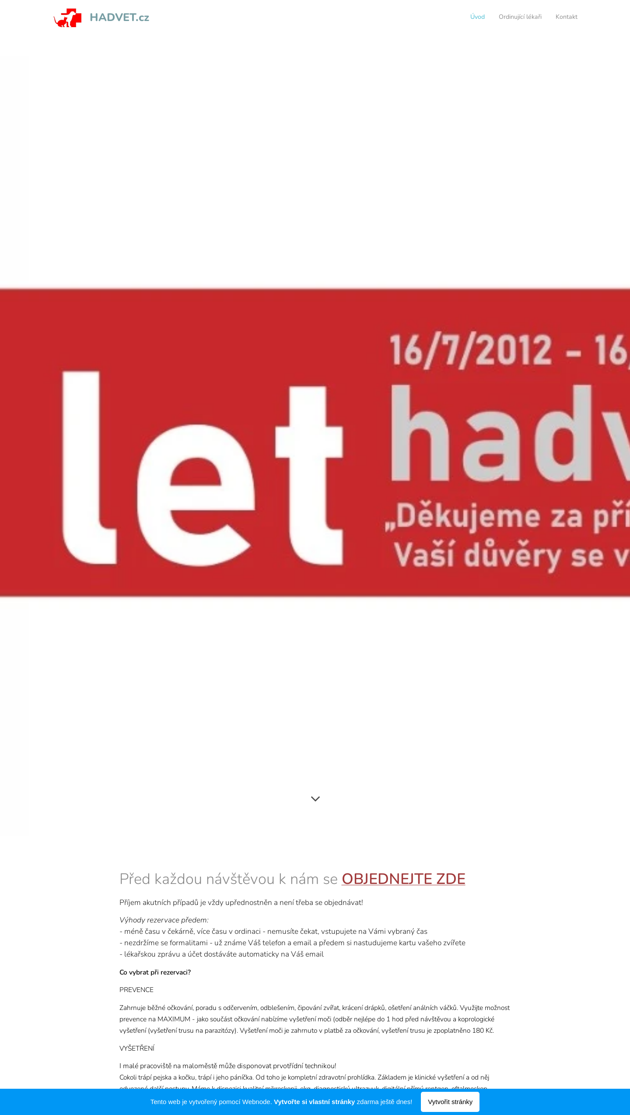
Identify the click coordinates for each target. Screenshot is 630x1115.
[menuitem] (551, 18)
